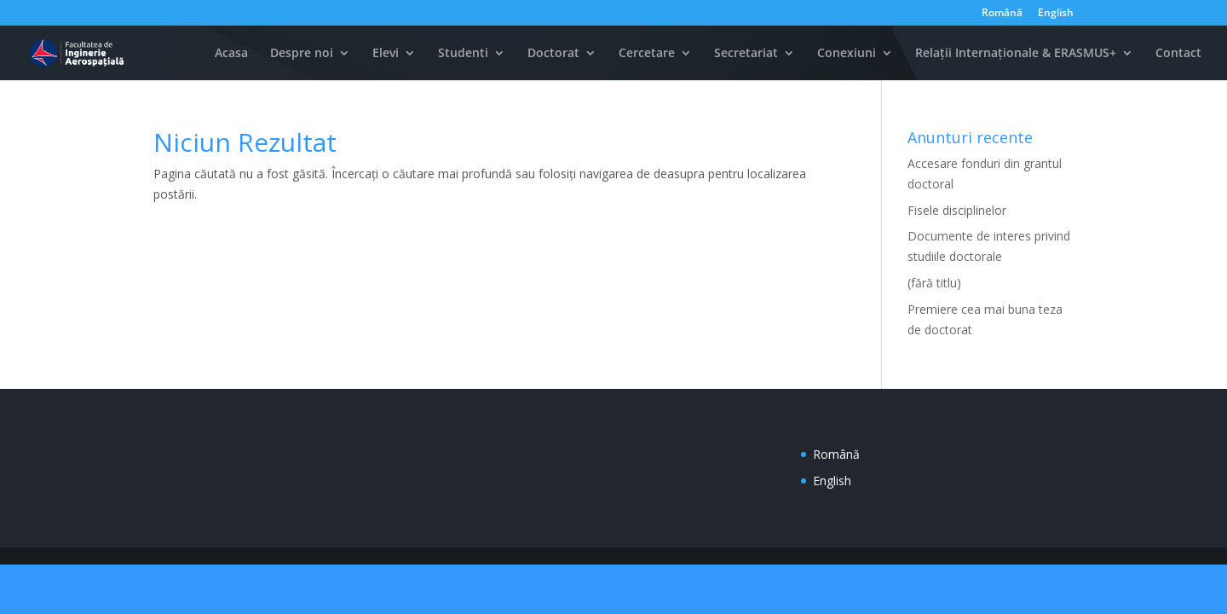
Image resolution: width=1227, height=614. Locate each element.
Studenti (463, 54)
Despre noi (301, 54)
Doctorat (553, 54)
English (1056, 14)
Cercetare (647, 54)
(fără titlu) (934, 283)
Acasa (231, 54)
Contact (1178, 54)
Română (1002, 14)
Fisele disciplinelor (956, 210)
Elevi (385, 54)
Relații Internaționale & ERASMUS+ (1015, 54)
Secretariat (746, 54)
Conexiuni (846, 54)
